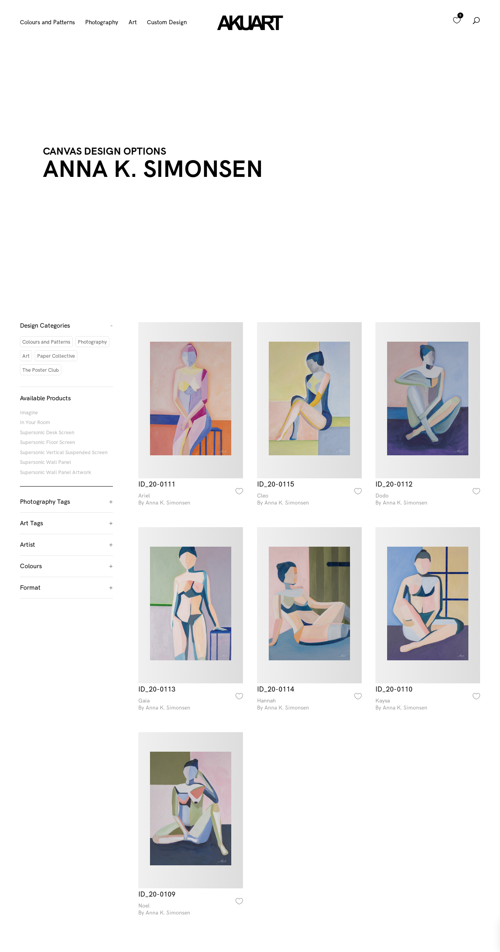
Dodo (427, 499)
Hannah (309, 704)
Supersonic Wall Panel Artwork (55, 472)
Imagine (29, 412)
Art (133, 23)
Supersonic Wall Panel (45, 462)
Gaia (190, 704)
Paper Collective (56, 356)
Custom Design (167, 23)
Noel (190, 909)
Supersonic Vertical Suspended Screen (63, 452)
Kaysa (427, 704)
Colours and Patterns (47, 23)
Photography (101, 23)
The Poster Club (40, 370)
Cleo (309, 499)
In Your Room (35, 422)
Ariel (190, 499)
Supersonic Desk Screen (47, 432)
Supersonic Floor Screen (47, 442)
